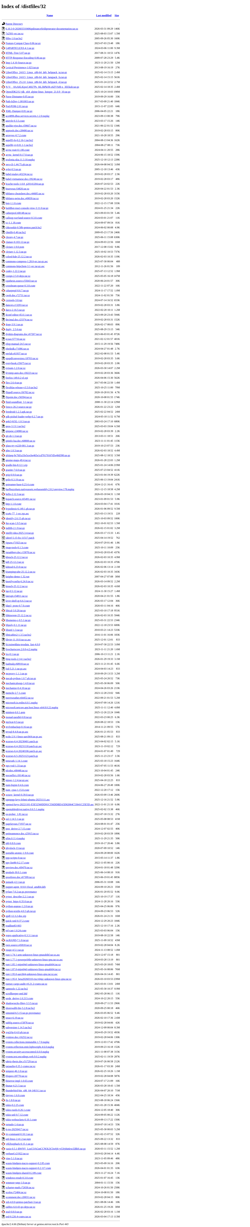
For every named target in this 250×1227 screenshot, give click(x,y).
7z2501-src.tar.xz (14, 33)
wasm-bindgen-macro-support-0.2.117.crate (28, 1168)
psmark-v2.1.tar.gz (15, 882)
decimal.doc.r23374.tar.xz (19, 319)
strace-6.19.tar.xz (14, 1017)
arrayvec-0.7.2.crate (16, 135)
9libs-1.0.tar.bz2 (14, 38)
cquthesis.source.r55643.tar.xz (21, 280)
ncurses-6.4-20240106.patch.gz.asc (24, 751)
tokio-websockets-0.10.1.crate (21, 1119)
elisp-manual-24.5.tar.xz (18, 343)
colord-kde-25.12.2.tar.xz (19, 256)
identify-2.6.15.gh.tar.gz (18, 518)
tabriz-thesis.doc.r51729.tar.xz (21, 1061)
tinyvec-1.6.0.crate (15, 1095)
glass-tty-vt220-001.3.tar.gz (20, 445)
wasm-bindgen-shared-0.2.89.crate (24, 1173)
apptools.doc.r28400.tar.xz (19, 130)
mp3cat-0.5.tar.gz (15, 722)
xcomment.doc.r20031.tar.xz (20, 1197)
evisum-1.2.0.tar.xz (16, 368)
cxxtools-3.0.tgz (14, 300)
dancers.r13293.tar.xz (17, 305)
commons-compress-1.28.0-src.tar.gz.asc (27, 261)
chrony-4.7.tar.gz (14, 237)
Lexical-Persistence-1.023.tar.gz (22, 67)
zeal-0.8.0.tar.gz (14, 1211)
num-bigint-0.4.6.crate (17, 785)
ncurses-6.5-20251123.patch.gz (22, 756)
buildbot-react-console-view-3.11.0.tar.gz (27, 208)
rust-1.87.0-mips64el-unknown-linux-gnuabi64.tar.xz (33, 969)
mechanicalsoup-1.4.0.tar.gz (20, 683)
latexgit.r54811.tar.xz (17, 596)
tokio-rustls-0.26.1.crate (18, 1110)
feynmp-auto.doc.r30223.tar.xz (21, 373)
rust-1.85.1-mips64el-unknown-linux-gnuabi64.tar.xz (33, 964)
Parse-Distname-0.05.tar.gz (20, 96)
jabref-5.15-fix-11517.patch (20, 537)
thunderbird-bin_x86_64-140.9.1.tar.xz (26, 1090)
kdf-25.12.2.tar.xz (15, 562)
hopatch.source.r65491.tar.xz (21, 499)
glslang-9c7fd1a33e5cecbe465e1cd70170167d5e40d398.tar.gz (38, 455)
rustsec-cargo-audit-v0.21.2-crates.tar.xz (26, 983)
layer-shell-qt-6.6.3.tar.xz (19, 600)
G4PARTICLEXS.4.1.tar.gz (20, 48)
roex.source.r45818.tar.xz (19, 945)
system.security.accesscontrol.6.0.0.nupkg (27, 1051)
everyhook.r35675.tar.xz (18, 363)
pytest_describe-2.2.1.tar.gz (20, 896)
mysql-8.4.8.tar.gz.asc (17, 731)
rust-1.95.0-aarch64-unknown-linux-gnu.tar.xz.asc (32, 974)
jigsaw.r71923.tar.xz (16, 542)
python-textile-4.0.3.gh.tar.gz (21, 911)
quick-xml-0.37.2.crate (17, 920)
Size (117, 15)
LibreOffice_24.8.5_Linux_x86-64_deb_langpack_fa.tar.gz (36, 77)
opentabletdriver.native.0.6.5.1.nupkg (25, 809)
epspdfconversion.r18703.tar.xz (22, 358)
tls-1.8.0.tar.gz (13, 1100)
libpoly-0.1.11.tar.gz (16, 625)
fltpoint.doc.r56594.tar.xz (19, 397)
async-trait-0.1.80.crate (18, 150)
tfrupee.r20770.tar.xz (16, 1076)
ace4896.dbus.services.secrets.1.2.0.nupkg (27, 116)
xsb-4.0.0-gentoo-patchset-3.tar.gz (23, 1202)
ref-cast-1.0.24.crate (16, 930)
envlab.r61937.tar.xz (16, 353)
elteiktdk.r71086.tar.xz (17, 348)
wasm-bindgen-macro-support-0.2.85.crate (28, 1163)
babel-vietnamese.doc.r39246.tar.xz (24, 179)
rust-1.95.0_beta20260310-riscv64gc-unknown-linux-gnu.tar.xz (38, 979)
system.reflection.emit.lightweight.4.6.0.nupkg (30, 1047)
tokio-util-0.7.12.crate (17, 1114)
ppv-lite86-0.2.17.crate (17, 862)
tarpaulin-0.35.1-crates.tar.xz (20, 1066)
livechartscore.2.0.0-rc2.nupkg (21, 649)
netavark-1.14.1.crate (16, 760)
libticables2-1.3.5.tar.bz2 (18, 634)
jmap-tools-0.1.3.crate (17, 547)
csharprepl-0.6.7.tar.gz (17, 290)
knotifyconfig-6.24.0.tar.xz (19, 581)
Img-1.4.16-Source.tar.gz (19, 62)
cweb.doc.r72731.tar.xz (18, 295)
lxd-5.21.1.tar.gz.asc (16, 668)
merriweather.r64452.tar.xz (20, 697)
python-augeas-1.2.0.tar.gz (19, 906)
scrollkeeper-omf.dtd (16, 993)
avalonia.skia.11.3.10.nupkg (20, 159)
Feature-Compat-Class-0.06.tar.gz (23, 43)
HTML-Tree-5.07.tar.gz (18, 53)
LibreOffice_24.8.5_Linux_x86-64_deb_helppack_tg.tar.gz (36, 72)
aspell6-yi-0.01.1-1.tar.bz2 (19, 145)
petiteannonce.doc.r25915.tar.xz (22, 833)
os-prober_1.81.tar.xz (17, 814)
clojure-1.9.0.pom (15, 246)
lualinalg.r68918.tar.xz (17, 663)
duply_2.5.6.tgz (14, 329)
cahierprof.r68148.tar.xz (18, 213)
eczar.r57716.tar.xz (15, 339)
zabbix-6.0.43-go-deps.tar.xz (20, 1207)
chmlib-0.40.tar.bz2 (16, 232)
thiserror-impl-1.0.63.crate (19, 1080)
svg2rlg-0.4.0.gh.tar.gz (17, 1032)
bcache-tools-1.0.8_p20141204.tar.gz (25, 183)
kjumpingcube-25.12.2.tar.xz (20, 571)
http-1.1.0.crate (13, 503)
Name (50, 15)
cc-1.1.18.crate (13, 222)
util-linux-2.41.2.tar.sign (18, 1139)
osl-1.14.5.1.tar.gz (15, 819)
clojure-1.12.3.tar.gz (16, 251)
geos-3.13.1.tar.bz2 (15, 426)
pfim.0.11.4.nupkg (15, 838)
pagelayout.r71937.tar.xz (18, 823)
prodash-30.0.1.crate (16, 872)
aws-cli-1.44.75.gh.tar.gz (18, 164)
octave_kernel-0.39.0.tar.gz (20, 794)
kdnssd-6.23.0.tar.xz (16, 566)
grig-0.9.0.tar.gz (14, 474)
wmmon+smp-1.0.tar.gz (18, 1182)
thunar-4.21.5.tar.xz (16, 1085)
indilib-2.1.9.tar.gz (15, 528)
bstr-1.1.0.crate (13, 203)
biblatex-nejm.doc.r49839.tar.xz (22, 198)
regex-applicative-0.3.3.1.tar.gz (22, 935)
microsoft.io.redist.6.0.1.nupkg (21, 702)
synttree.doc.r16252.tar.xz (19, 1037)
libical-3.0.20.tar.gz (16, 610)
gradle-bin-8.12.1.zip (16, 465)
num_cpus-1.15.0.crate (17, 790)
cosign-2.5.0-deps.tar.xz (18, 276)
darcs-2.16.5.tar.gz (15, 310)
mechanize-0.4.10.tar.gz (18, 688)
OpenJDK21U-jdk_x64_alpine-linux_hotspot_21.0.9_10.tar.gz (38, 91)
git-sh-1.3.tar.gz (14, 436)
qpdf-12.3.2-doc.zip (16, 916)
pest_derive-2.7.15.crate (18, 828)
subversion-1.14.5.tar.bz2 (19, 1027)
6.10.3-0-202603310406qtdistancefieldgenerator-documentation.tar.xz (42, 28)
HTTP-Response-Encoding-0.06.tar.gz (25, 57)
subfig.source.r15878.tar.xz (20, 1022)
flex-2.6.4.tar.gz (14, 382)
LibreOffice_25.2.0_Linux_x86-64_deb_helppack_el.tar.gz (36, 82)
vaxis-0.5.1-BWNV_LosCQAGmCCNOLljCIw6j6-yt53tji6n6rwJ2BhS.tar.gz (46, 1148)
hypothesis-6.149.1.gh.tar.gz (20, 508)
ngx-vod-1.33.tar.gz (16, 765)
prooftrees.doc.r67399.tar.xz (20, 877)
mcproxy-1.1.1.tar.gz (16, 673)
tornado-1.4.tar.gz (15, 1124)
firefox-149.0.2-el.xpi (17, 377)
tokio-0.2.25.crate (15, 1105)
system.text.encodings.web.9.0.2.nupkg (26, 1056)
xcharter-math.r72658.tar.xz (20, 1187)
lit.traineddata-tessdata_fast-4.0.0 (23, 644)
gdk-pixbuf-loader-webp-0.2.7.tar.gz (24, 416)
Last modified (104, 15)
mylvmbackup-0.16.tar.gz (19, 727)
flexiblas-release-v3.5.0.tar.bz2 (21, 387)
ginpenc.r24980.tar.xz (17, 431)
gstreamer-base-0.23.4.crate (20, 484)
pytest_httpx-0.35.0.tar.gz (19, 901)
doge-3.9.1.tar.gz (14, 324)
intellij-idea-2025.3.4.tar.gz (20, 533)
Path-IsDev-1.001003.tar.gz (20, 101)
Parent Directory (14, 23)
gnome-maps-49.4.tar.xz (18, 460)
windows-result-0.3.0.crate (19, 1177)
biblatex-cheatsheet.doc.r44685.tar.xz (25, 193)
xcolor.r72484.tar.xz (16, 1192)
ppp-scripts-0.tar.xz (16, 857)
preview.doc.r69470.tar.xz (19, 867)
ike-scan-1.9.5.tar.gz (16, 523)
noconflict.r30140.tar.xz (18, 775)
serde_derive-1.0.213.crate (19, 998)
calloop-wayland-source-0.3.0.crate (24, 217)
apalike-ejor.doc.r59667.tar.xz (21, 125)
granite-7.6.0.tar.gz (15, 470)
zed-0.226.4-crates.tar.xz (18, 1216)
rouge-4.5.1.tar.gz (15, 950)
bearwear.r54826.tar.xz (17, 188)
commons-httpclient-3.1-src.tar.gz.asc (25, 266)
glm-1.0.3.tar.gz (14, 450)
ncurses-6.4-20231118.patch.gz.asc (24, 746)
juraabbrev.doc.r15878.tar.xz (20, 552)
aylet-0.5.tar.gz (13, 169)
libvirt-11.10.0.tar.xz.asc (18, 639)
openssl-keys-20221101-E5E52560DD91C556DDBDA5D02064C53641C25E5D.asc (50, 804)
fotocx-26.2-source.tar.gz (19, 406)
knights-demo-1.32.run (17, 576)
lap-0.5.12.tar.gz (14, 591)
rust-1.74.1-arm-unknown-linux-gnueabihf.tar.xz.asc (33, 954)
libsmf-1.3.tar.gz (14, 630)
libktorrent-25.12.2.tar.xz (19, 615)
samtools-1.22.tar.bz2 (17, 988)
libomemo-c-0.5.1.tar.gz (18, 620)
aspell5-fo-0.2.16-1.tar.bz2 (19, 140)
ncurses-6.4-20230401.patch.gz (22, 741)
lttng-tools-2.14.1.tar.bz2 (18, 659)
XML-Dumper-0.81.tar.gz (19, 111)
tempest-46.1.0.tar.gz (16, 1071)
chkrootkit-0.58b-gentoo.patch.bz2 (24, 227)
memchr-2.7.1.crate (16, 693)
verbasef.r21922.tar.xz (17, 1153)
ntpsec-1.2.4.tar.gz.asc (17, 780)
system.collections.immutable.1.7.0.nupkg (27, 1042)
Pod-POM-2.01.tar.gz (17, 106)
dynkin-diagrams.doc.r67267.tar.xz (24, 334)
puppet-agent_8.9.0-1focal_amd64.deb (26, 887)
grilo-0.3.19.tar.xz (15, 479)
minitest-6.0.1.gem (15, 712)
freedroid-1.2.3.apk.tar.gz (19, 411)
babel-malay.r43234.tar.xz (19, 174)
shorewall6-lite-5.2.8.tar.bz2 (20, 1008)
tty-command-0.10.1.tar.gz (19, 1134)
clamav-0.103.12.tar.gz (17, 242)
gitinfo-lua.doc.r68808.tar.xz (20, 440)
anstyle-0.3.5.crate (15, 120)
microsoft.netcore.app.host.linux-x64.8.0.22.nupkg (32, 707)
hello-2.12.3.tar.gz (15, 494)
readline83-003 (13, 925)
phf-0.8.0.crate (13, 843)
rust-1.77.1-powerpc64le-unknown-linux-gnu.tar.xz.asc (34, 959)
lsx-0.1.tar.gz (12, 654)
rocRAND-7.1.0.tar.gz (17, 940)
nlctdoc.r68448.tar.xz (17, 770)
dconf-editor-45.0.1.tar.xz (19, 314)
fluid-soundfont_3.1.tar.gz (19, 402)
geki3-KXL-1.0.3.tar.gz (18, 421)
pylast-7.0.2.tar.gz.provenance (21, 891)
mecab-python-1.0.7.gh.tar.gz (21, 678)
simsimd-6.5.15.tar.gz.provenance (23, 1013)
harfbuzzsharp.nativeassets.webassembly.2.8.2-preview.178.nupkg (40, 489)
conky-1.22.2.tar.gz (16, 271)
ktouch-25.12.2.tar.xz (17, 586)
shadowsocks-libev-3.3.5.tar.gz (22, 1003)
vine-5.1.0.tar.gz (14, 1158)
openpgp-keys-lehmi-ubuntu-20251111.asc (28, 799)
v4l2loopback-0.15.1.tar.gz (19, 1143)
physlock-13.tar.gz (15, 848)
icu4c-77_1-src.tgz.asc (17, 513)
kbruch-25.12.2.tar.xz (17, 557)
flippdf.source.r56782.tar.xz (20, 392)
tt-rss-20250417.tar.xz (17, 1129)
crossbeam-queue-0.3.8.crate (20, 285)
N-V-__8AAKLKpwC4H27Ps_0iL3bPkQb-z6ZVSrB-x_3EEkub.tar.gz (42, 86)
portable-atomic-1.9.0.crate (20, 853)
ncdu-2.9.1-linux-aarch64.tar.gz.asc (24, 736)
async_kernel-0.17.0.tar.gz (19, 154)
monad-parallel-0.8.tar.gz (19, 717)
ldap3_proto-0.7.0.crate (18, 605)
